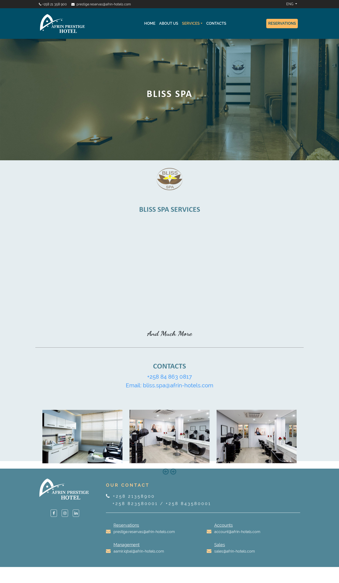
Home (150, 23)
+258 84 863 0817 (169, 382)
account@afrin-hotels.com (237, 537)
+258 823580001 (135, 509)
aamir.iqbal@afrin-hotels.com (138, 557)
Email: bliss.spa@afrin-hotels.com (169, 391)
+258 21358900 (134, 501)
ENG (290, 4)
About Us (168, 23)
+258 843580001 (188, 509)
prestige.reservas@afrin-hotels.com (104, 4)
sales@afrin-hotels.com (234, 557)
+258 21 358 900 (54, 4)
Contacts (216, 23)
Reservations (282, 23)
